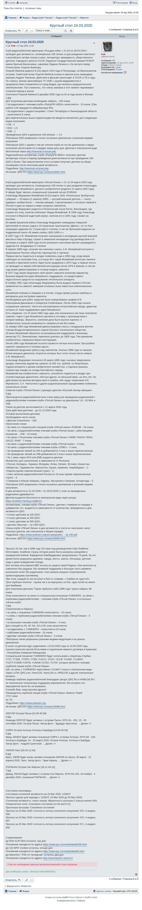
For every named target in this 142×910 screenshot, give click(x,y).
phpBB (64, 897)
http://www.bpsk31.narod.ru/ (58, 858)
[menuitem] (22, 3)
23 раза (119, 69)
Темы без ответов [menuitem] (13, 8)
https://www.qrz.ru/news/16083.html (46, 538)
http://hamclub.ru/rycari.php (41, 151)
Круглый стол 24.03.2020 (71, 25)
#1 (7, 46)
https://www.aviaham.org (33, 703)
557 (113, 61)
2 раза (118, 67)
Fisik (103, 54)
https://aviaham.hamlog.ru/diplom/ (24, 501)
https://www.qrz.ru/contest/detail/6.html (63, 851)
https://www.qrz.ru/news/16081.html (46, 172)
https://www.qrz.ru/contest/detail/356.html (65, 844)
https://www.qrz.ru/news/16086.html (46, 706)
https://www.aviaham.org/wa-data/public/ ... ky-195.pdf (48, 534)
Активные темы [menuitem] (33, 8)
